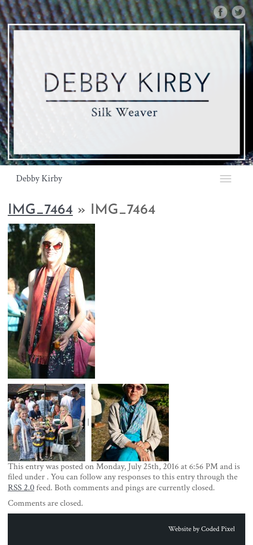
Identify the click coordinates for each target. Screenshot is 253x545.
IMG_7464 (40, 210)
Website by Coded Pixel (201, 529)
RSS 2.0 (21, 487)
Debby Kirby (39, 178)
